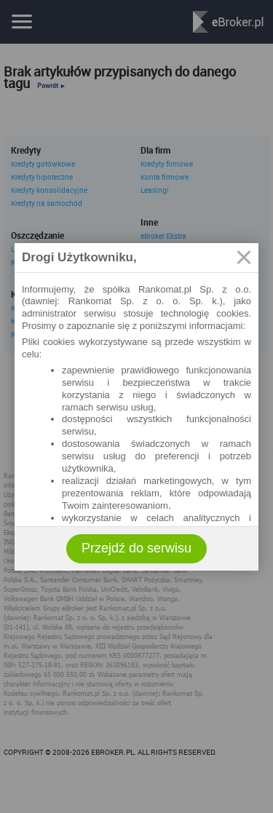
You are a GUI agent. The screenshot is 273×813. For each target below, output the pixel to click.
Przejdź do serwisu (136, 548)
